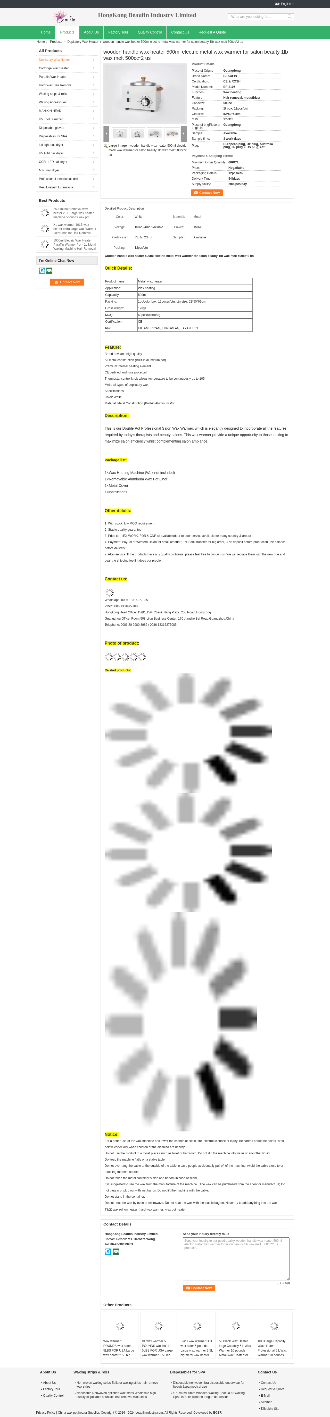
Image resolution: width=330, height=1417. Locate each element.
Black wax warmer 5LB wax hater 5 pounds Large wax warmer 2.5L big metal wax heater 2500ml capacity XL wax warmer (197, 1352)
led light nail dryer (51, 145)
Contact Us (180, 32)
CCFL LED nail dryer (53, 162)
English (286, 4)
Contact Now (209, 193)
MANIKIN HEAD (50, 111)
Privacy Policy (45, 1412)
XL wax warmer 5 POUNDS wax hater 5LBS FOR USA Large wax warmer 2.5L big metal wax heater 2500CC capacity (157, 1352)
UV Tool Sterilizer (51, 119)
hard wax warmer (151, 1209)
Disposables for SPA (53, 136)
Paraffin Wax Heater (53, 77)
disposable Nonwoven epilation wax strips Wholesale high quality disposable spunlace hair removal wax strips (116, 1395)
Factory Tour (118, 32)
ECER (217, 1412)
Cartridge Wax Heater (54, 68)
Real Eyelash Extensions (56, 187)
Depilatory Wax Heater (82, 42)
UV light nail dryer (51, 153)
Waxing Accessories (53, 102)
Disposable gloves (51, 128)
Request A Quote (212, 32)
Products (67, 32)
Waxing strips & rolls (53, 94)
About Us (91, 32)
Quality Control (150, 32)
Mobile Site (270, 1409)
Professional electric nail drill (58, 179)
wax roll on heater (125, 1209)
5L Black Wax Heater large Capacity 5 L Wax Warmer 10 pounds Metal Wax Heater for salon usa (235, 1350)
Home (46, 32)
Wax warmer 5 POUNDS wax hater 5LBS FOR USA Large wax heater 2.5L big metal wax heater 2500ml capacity (118, 1352)
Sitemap (266, 1402)
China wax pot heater (72, 1412)
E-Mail (265, 1395)
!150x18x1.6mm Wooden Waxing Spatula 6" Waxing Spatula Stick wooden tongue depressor (209, 1395)
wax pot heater (175, 1209)
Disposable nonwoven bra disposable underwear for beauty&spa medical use (208, 1384)
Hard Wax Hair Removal (55, 85)
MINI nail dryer (49, 170)
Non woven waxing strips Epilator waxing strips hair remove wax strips (117, 1384)
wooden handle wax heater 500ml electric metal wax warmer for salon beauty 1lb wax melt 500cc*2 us (148, 150)
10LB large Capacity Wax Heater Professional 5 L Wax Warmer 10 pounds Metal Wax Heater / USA (272, 1352)
